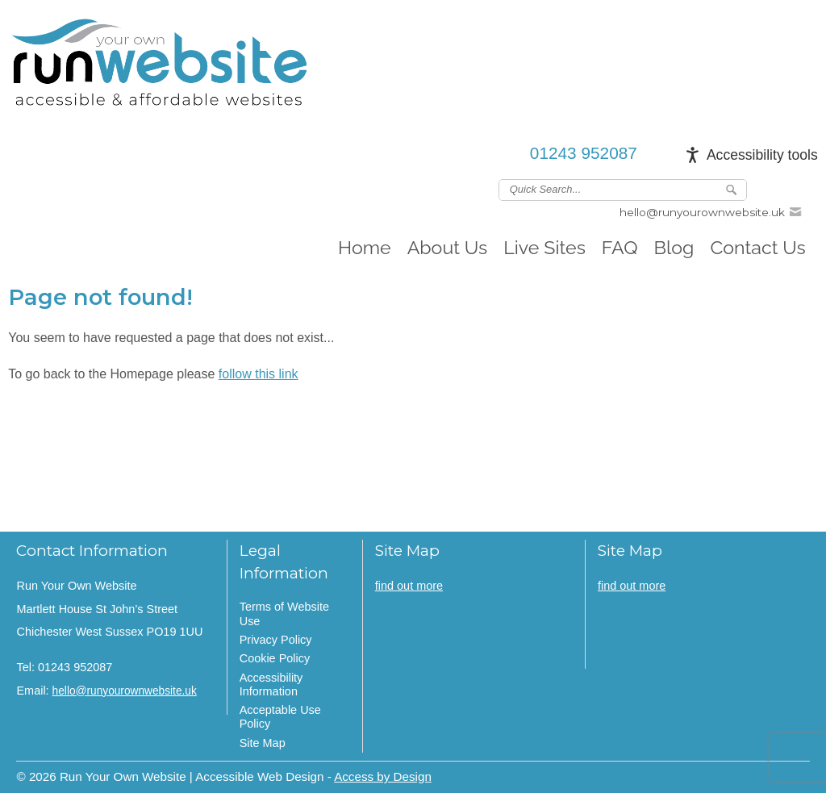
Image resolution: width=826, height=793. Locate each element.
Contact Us (757, 247)
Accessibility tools (762, 155)
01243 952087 (583, 153)
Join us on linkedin (784, 188)
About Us (447, 247)
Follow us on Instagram (807, 188)
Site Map (263, 743)
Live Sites (544, 247)
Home (364, 247)
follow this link (258, 374)
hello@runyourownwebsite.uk (702, 212)
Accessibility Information (271, 684)
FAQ (620, 247)
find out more (409, 585)
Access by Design (383, 776)
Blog (674, 247)
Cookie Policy (275, 658)
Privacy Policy (276, 639)
